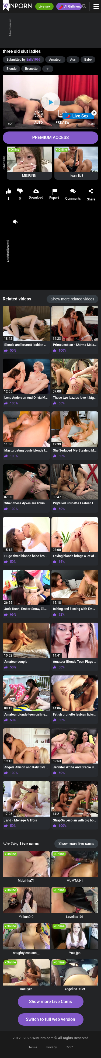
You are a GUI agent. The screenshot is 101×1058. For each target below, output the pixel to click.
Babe (88, 59)
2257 (69, 1047)
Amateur (55, 59)
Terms (33, 1047)
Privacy (51, 1047)
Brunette (31, 69)
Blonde (11, 69)
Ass (73, 59)
